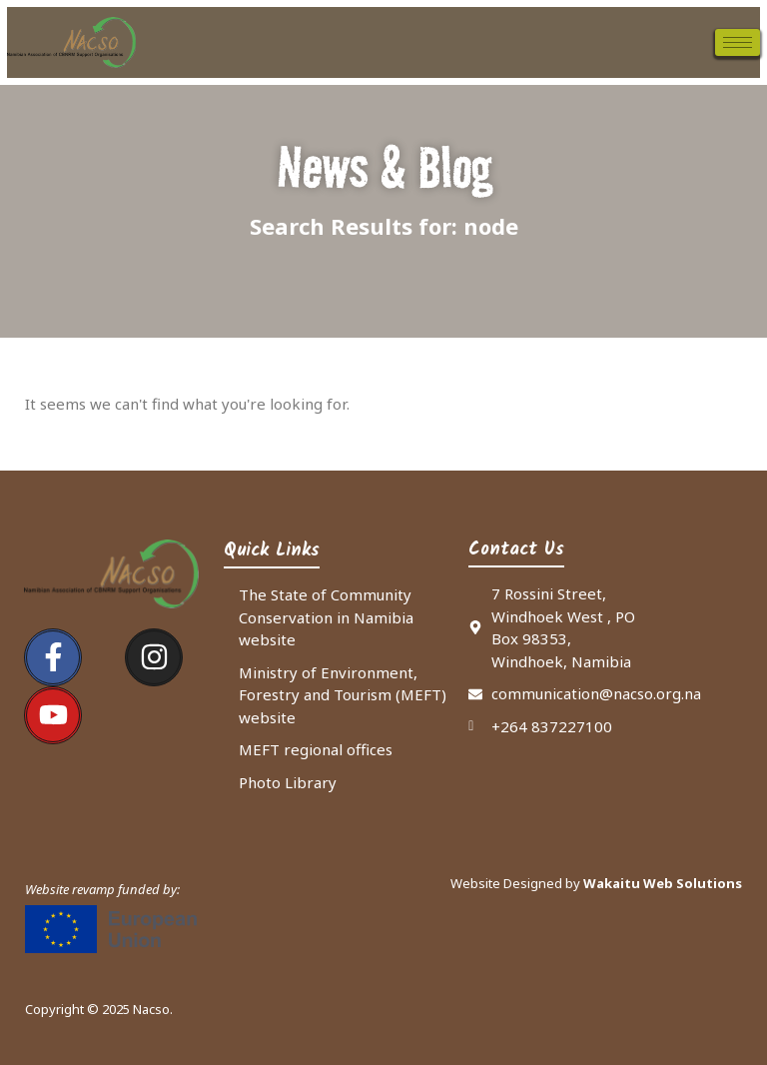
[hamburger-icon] (737, 42)
